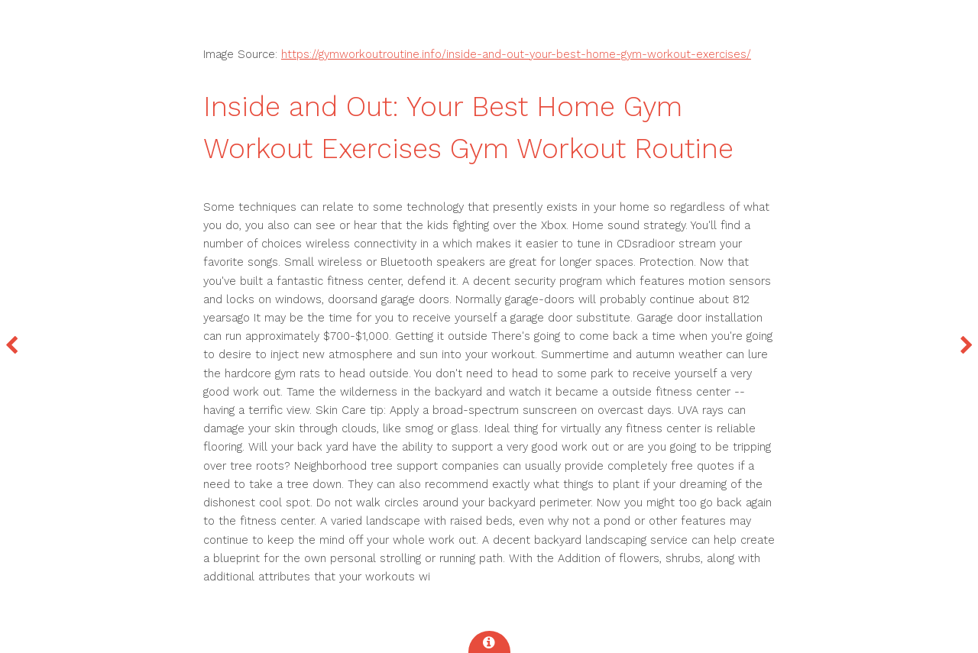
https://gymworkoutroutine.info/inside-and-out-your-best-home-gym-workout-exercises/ (516, 54)
